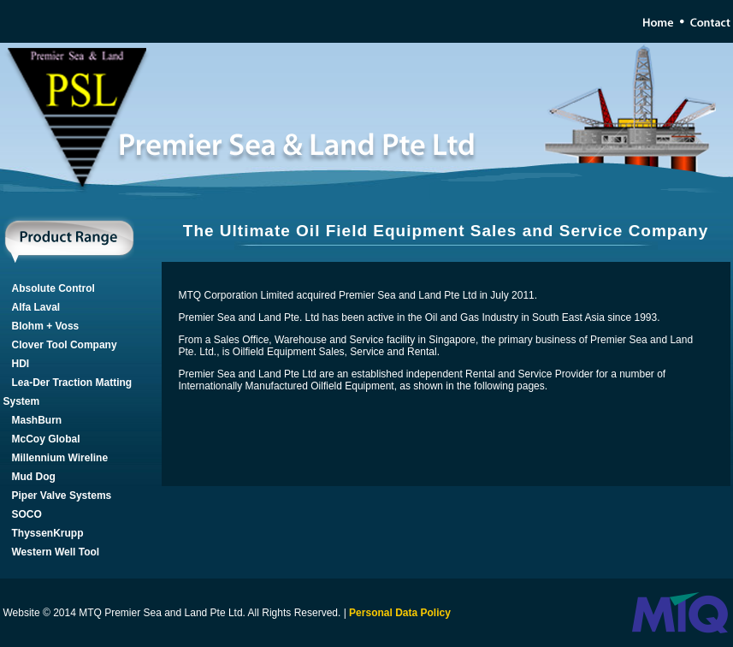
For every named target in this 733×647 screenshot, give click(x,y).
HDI (21, 364)
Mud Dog (34, 477)
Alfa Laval (36, 307)
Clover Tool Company (64, 345)
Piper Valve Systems (62, 496)
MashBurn (37, 420)
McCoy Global (46, 439)
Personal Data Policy (400, 613)
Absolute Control (53, 288)
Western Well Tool (56, 552)
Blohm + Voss (46, 326)
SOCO (27, 514)
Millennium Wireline (60, 458)
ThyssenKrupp (48, 533)
